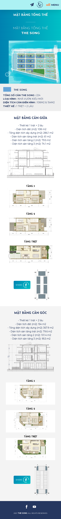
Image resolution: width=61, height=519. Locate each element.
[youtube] (34, 506)
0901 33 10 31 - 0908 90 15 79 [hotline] (40, 4)
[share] (23, 285)
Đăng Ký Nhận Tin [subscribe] (32, 4)
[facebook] (26, 506)
